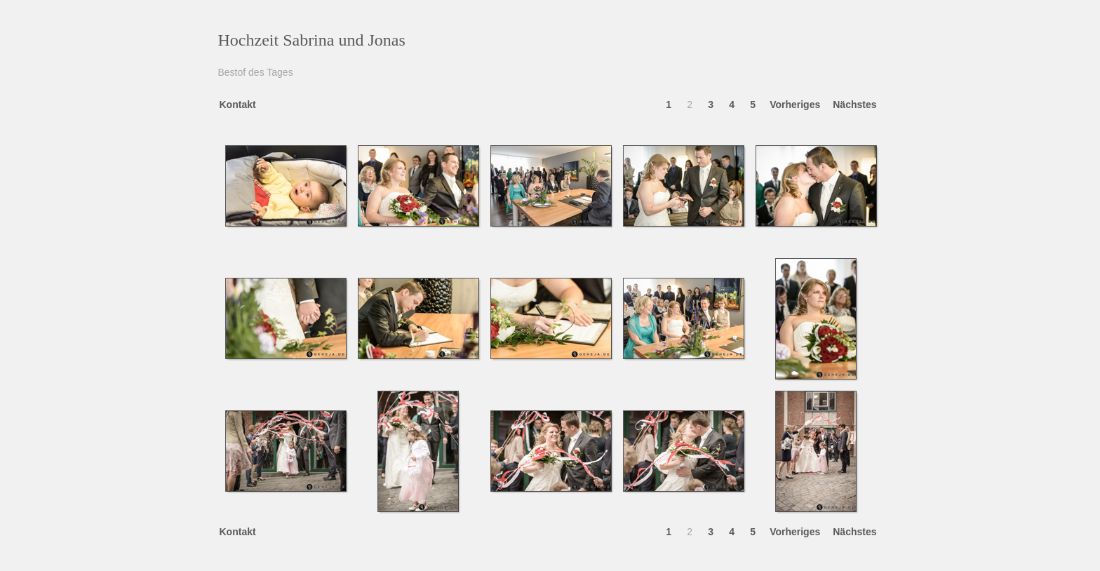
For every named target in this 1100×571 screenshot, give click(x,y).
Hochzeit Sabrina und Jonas (311, 40)
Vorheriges (795, 104)
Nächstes (854, 104)
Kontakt (238, 104)
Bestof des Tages (255, 72)
